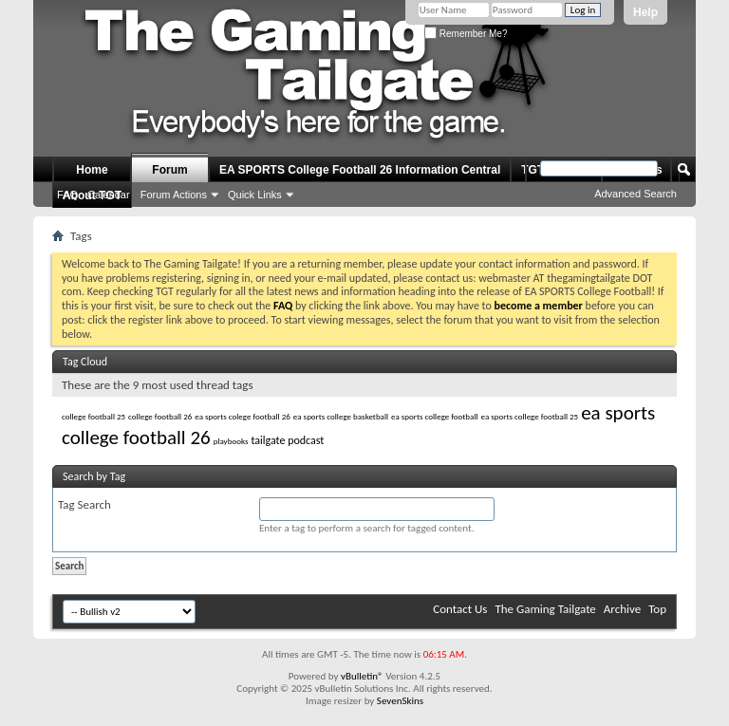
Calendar (108, 194)
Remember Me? (465, 33)
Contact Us (460, 609)
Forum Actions (173, 194)
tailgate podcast (287, 440)
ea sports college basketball (340, 416)
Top (657, 609)
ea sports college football (434, 416)
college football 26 (160, 416)
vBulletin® (362, 676)
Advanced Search (635, 193)
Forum (169, 170)
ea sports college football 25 (530, 416)
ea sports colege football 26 (242, 416)
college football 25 (93, 416)
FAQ (67, 194)
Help (645, 12)
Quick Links (255, 194)
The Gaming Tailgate (545, 609)
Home (91, 170)
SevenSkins (400, 701)
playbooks (231, 441)
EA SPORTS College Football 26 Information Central (359, 170)
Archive (622, 609)
